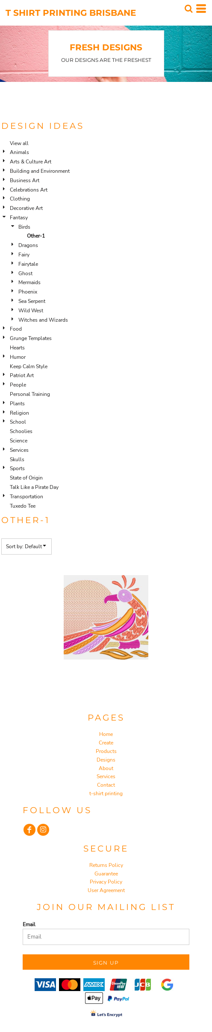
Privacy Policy (106, 881)
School (18, 422)
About (106, 768)
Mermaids (29, 282)
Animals (19, 152)
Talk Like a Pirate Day (34, 487)
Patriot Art (22, 375)
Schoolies (21, 431)
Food (16, 329)
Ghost (25, 273)
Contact (106, 785)
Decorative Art (26, 208)
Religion (19, 413)
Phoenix (27, 291)
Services (19, 450)
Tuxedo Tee (22, 506)
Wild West (30, 310)
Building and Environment (40, 171)
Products (106, 751)
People (18, 384)
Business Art (24, 180)
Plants (17, 403)
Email (29, 924)
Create (106, 742)
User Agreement (106, 890)
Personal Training (30, 394)
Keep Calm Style (28, 366)
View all (19, 143)
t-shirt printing (106, 793)
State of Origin (26, 477)
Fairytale (28, 264)
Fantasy (19, 217)
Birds (24, 227)
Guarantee (106, 873)
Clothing (20, 198)
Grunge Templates (31, 338)
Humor (18, 357)
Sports (17, 468)
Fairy (23, 254)
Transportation (26, 496)
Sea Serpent (31, 301)
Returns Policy (106, 865)
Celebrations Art (28, 189)
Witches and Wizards (43, 320)
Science (18, 440)
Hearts (17, 347)
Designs (106, 759)
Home (106, 734)
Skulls (17, 459)
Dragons (28, 245)
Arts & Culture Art (30, 161)
